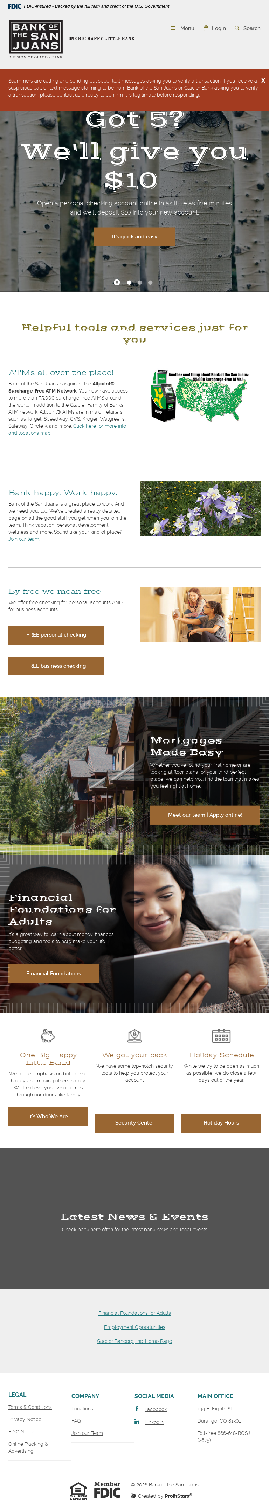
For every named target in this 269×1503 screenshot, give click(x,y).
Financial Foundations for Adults (134, 1313)
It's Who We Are (48, 1116)
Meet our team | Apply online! (205, 815)
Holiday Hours (221, 1123)
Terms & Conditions (30, 1407)
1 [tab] (129, 282)
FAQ (76, 1421)
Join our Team (87, 1433)
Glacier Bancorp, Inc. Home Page (134, 1341)
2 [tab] (139, 282)
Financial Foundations (53, 973)
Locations (82, 1408)
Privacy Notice (24, 1419)
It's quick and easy (143, 235)
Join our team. (24, 539)
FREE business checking (56, 666)
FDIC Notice (21, 1432)
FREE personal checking (56, 635)
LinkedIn (154, 1422)
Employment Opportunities (134, 1327)
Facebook (156, 1409)
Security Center (134, 1123)
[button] (214, 28)
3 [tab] (150, 282)
